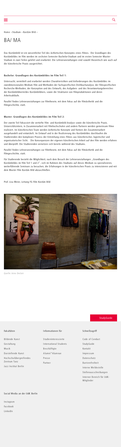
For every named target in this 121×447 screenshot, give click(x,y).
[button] (114, 20)
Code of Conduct (91, 339)
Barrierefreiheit (91, 362)
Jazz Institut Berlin (14, 366)
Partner (47, 362)
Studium (16, 32)
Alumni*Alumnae (52, 353)
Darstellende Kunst (14, 353)
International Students (55, 343)
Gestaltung (9, 343)
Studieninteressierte (53, 339)
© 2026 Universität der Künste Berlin (20, 424)
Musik (7, 348)
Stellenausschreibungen (95, 372)
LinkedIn (8, 411)
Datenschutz (89, 358)
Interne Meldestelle (93, 367)
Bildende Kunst (12, 339)
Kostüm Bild (29, 32)
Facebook (9, 406)
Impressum (88, 353)
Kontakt (87, 348)
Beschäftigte (49, 348)
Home (7, 32)
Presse (46, 358)
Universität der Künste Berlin (16, 6)
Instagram (9, 401)
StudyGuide (103, 317)
